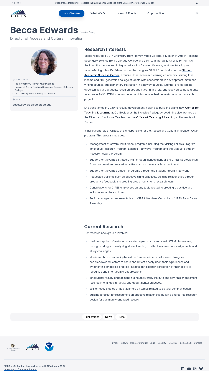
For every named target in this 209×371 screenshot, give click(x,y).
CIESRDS (173, 343)
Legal (152, 343)
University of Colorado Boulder (20, 369)
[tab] (92, 317)
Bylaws (124, 343)
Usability (162, 343)
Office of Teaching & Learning (155, 117)
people (17, 3)
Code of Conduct (139, 343)
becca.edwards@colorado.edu (32, 104)
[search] (197, 13)
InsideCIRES (186, 343)
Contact (198, 343)
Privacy (114, 343)
